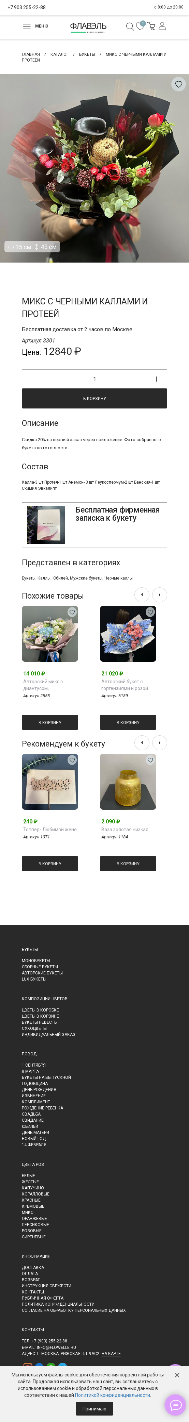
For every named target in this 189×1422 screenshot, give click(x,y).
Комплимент (36, 1102)
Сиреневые (34, 1237)
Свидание (33, 1120)
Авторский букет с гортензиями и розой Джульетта (124, 685)
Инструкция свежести (46, 1286)
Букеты (28, 578)
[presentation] (141, 594)
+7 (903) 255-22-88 (49, 1341)
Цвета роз (33, 1164)
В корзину (94, 398)
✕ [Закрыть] (177, 1375)
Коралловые (35, 1194)
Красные (31, 1200)
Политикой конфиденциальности (112, 1395)
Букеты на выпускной (46, 1077)
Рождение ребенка (42, 1108)
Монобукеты (36, 960)
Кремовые (33, 1206)
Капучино (33, 1188)
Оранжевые (34, 1218)
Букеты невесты (40, 1022)
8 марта (30, 1071)
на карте (111, 1353)
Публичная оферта (42, 1298)
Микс (27, 1212)
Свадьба (31, 1114)
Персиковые (35, 1224)
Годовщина (35, 1083)
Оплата (30, 1273)
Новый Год (34, 1138)
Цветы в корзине (40, 1016)
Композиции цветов (45, 999)
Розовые (32, 1230)
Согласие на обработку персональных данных (74, 1310)
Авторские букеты (42, 973)
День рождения (39, 1089)
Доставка (33, 1267)
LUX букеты (34, 979)
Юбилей (60, 578)
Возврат (31, 1279)
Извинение (34, 1095)
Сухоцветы (34, 1028)
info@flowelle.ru (56, 1347)
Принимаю (94, 1408)
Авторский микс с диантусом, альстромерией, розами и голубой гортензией (50, 685)
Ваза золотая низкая (124, 829)
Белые (28, 1175)
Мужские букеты (86, 578)
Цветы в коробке (40, 1010)
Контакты (33, 1292)
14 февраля (34, 1144)
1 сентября (34, 1065)
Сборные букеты (40, 967)
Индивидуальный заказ (48, 1034)
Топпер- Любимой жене (50, 829)
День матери (35, 1132)
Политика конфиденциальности (58, 1304)
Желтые (30, 1182)
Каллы (44, 578)
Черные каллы (118, 578)
